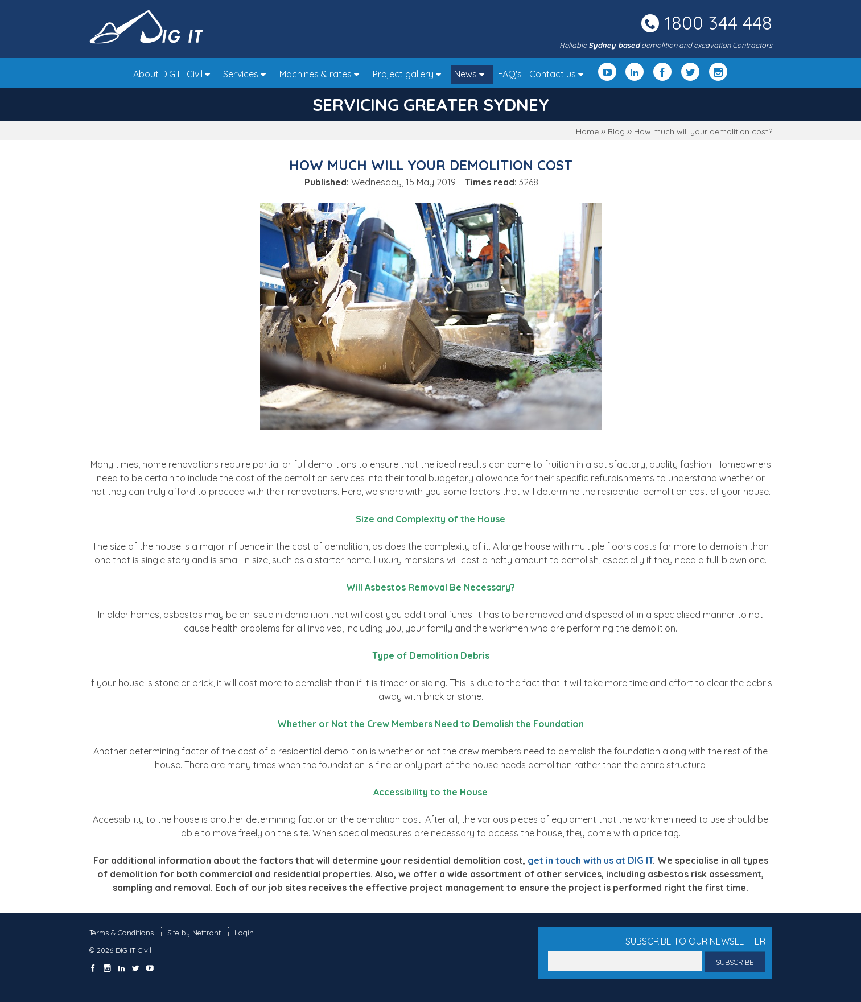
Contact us (559, 74)
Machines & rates (322, 74)
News (472, 74)
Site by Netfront (194, 932)
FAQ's (510, 74)
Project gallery (410, 74)
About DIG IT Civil (174, 74)
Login (244, 932)
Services (247, 74)
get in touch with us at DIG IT (590, 860)
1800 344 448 (718, 22)
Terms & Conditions (121, 932)
